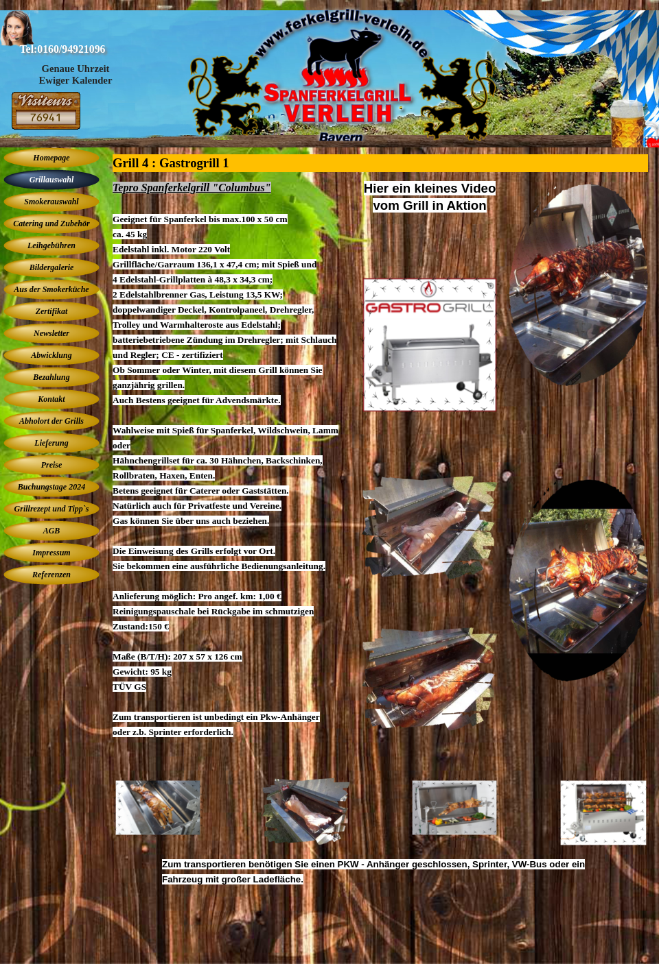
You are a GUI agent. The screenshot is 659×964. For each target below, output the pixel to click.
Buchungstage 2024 (51, 487)
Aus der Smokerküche (51, 289)
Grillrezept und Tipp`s (51, 509)
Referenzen (51, 574)
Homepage (51, 157)
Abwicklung (51, 355)
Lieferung (51, 443)
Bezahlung (51, 377)
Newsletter (51, 333)
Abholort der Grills (51, 421)
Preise (51, 465)
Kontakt (51, 399)
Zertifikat (52, 311)
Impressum (51, 552)
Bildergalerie (52, 267)
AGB (51, 530)
